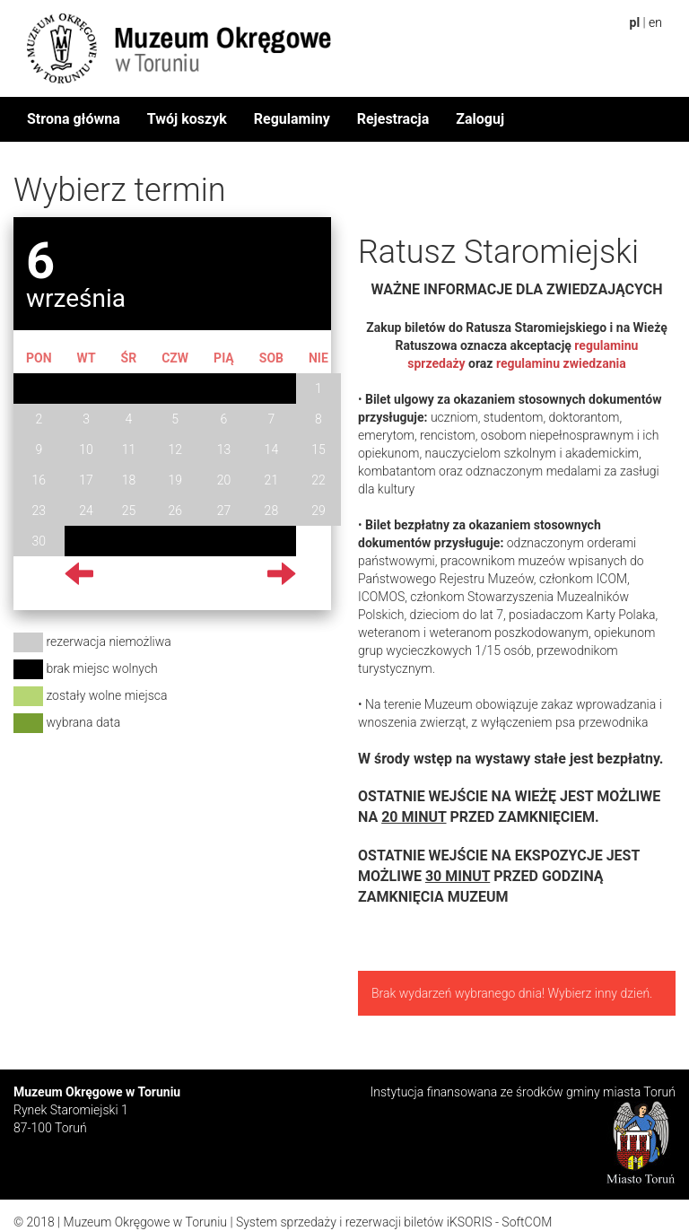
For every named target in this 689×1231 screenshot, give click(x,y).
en (655, 22)
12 (175, 449)
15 (318, 449)
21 (272, 480)
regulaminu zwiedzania (561, 363)
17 (86, 480)
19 (175, 480)
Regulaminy (292, 118)
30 (39, 541)
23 (39, 510)
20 (224, 480)
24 (86, 510)
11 (129, 449)
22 (318, 480)
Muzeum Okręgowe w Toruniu (145, 1222)
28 (272, 510)
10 (86, 449)
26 (175, 510)
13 (224, 449)
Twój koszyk (187, 118)
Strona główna (73, 118)
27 (224, 510)
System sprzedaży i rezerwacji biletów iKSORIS (364, 1222)
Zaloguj (480, 118)
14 (272, 449)
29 (318, 510)
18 (129, 480)
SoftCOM (526, 1222)
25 (129, 510)
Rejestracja (393, 118)
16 (39, 480)
